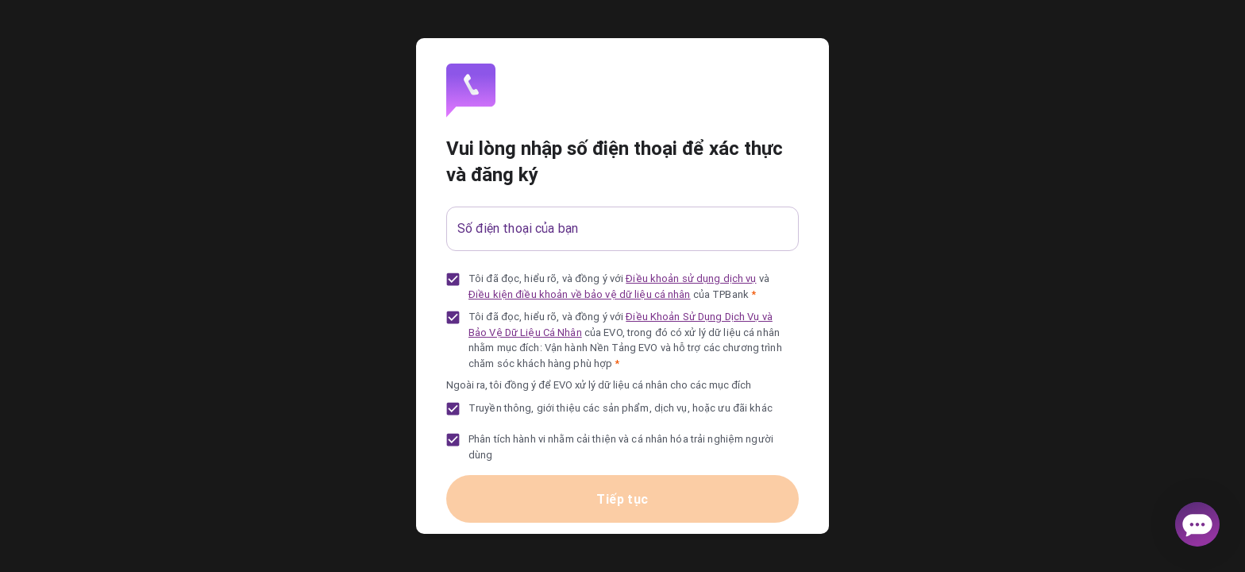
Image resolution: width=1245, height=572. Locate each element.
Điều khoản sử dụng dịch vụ (691, 278)
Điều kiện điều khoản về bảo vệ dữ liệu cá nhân (579, 294)
